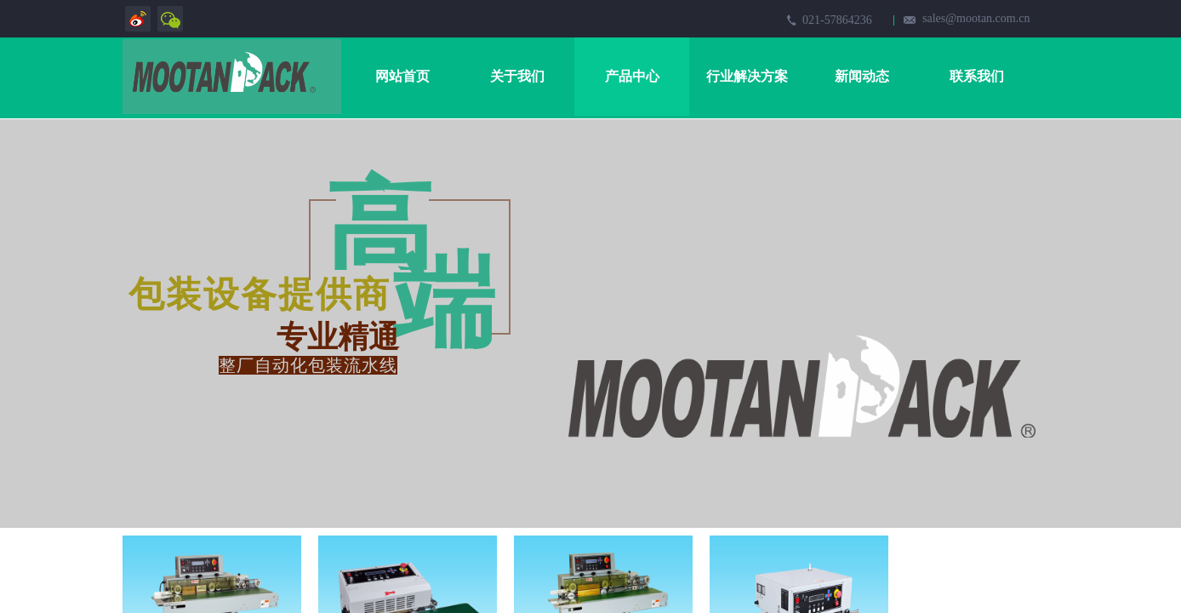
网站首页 (402, 76)
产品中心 (632, 76)
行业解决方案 (747, 76)
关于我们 (517, 76)
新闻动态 (862, 76)
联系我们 (977, 76)
